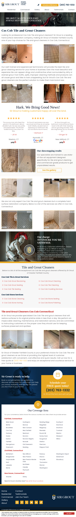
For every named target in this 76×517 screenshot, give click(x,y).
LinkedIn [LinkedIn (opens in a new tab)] (36, 502)
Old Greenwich (27, 444)
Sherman (43, 444)
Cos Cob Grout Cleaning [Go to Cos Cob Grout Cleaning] (51, 281)
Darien (8, 436)
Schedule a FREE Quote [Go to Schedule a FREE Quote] (50, 5)
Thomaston (43, 462)
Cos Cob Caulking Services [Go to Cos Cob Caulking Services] (51, 289)
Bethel (8, 425)
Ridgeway (43, 428)
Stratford (59, 428)
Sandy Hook (44, 436)
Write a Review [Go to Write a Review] (38, 5)
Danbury (9, 433)
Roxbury (42, 454)
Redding (25, 447)
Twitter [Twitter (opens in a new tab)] (26, 502)
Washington (44, 468)
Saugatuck (43, 439)
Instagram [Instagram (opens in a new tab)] (17, 502)
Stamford (59, 425)
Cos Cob (9, 430)
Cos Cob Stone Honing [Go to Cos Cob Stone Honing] (13, 303)
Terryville (42, 459)
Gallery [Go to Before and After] (37, 10)
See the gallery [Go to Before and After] (49, 170)
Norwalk (25, 441)
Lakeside (9, 465)
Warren (42, 465)
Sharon (42, 457)
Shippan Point (44, 447)
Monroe (25, 425)
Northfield (26, 464)
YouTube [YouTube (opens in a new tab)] (31, 502)
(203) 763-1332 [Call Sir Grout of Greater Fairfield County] (67, 4)
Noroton (25, 436)
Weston (58, 433)
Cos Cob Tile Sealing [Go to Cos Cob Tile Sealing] (12, 289)
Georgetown (10, 444)
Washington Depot (62, 454)
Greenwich (9, 447)
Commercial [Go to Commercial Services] (25, 10)
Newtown (26, 433)
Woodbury (59, 459)
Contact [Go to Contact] (71, 10)
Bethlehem (9, 454)
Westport (59, 436)
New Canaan (27, 428)
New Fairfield (27, 430)
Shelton (42, 441)
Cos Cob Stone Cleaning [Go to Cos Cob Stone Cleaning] (14, 299)
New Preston (27, 457)
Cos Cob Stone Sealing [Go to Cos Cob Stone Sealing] (50, 299)
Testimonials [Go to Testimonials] (58, 10)
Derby (25, 477)
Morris (8, 468)
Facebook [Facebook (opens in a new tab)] (22, 502)
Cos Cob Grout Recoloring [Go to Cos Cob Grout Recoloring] (14, 281)
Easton (8, 439)
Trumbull (59, 430)
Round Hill (43, 433)
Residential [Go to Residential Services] (11, 10)
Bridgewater (10, 457)
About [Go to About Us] (47, 10)
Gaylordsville (10, 459)
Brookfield (9, 428)
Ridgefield (43, 425)
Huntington (26, 422)
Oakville (25, 467)
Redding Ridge (44, 422)
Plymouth (26, 470)
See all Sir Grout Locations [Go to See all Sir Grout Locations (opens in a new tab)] (34, 481)
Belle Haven (10, 422)
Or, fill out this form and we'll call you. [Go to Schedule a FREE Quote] (57, 394)
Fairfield (8, 441)
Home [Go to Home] (4, 491)
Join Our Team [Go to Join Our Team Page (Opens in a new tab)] (22, 497)
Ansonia (8, 477)
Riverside (42, 430)
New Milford (27, 454)
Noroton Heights (28, 439)
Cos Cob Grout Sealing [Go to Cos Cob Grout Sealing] (13, 285)
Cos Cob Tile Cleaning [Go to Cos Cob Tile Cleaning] (50, 285)
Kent (7, 462)
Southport (59, 422)
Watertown (60, 457)
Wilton (58, 439)
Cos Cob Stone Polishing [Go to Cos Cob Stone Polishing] (51, 303)
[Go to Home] (15, 4)
